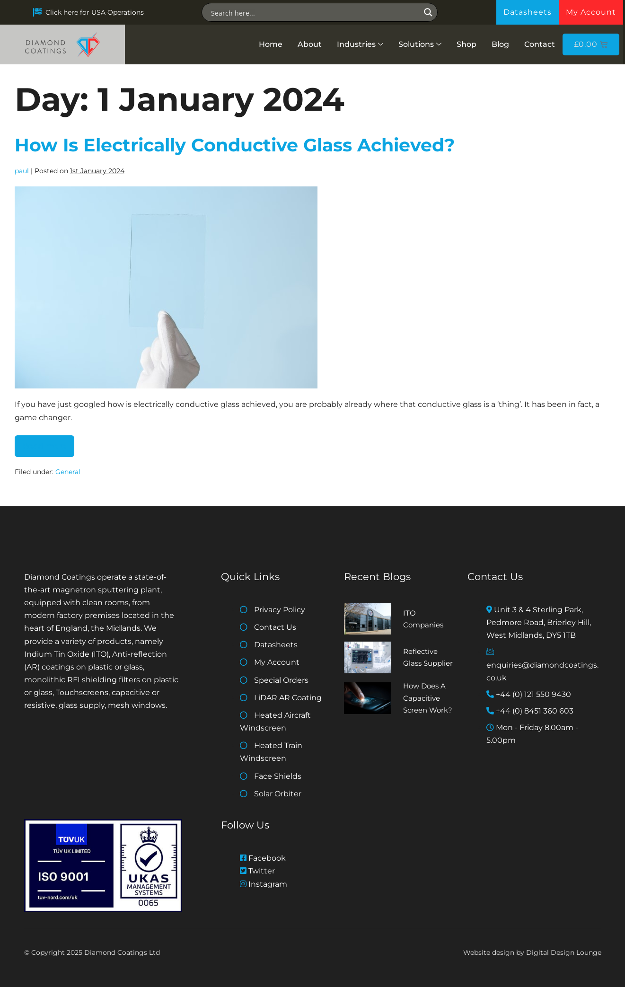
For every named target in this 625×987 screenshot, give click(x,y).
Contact (539, 44)
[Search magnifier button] (428, 12)
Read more (48, 442)
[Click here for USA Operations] (37, 12)
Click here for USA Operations (94, 12)
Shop (466, 44)
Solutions (419, 44)
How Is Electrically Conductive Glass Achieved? (235, 145)
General (67, 471)
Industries (360, 44)
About (310, 44)
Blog (500, 44)
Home (270, 44)
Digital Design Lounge (563, 952)
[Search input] (314, 12)
